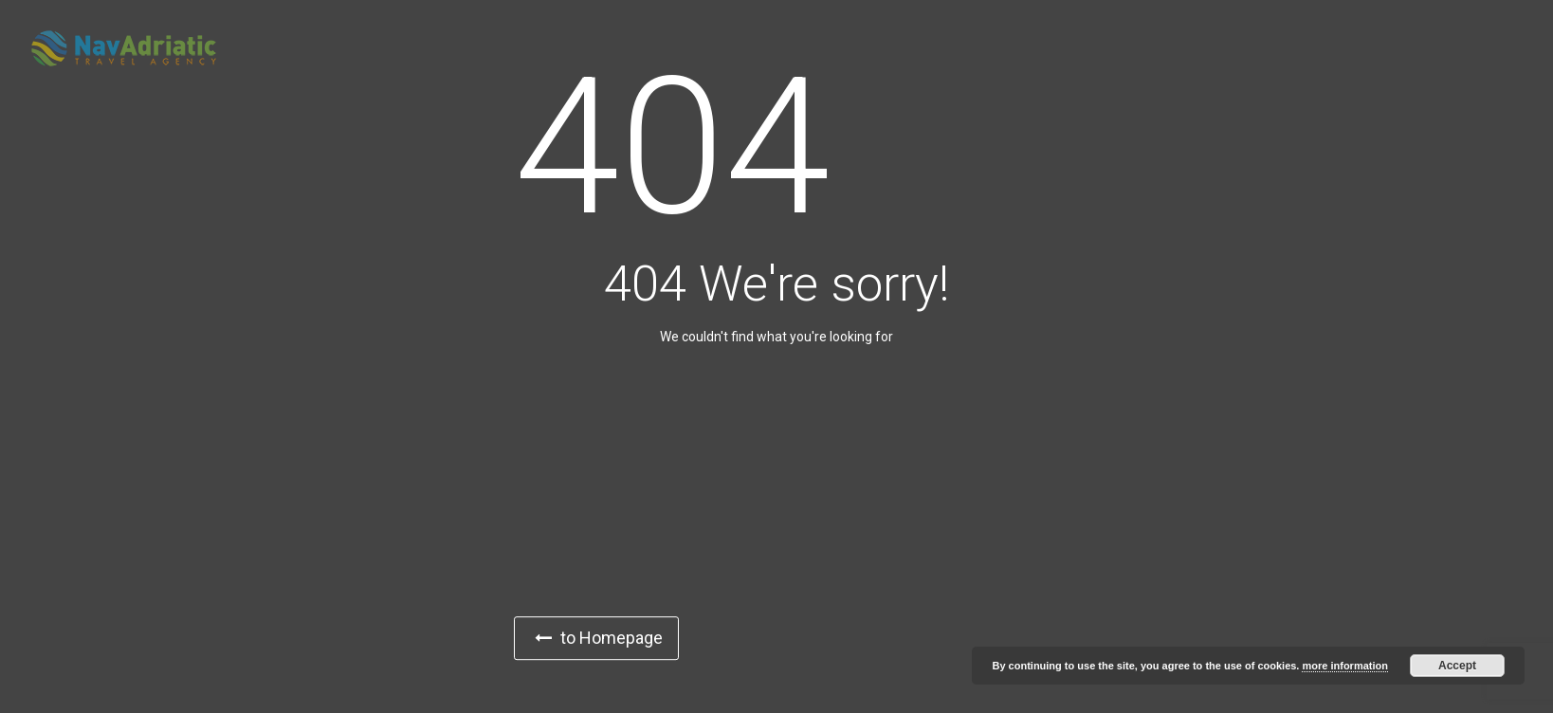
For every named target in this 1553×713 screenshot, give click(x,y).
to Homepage (599, 638)
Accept (1457, 665)
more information (1344, 665)
